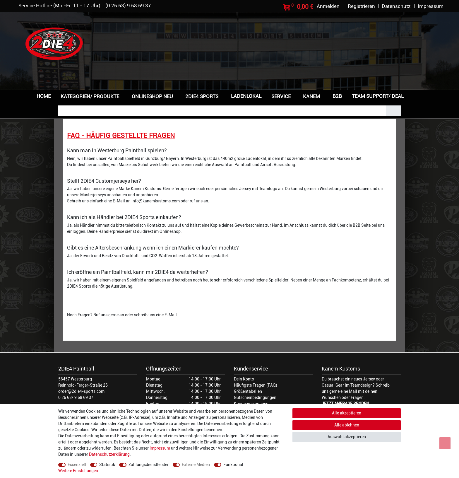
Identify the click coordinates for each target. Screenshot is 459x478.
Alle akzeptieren (346, 413)
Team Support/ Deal (378, 96)
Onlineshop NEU (152, 96)
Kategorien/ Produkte (90, 96)
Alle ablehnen (346, 425)
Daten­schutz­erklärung (109, 454)
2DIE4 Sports (201, 96)
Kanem (311, 96)
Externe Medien (196, 464)
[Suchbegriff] (222, 110)
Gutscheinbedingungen (255, 397)
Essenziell (77, 464)
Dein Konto (244, 379)
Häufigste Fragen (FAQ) (255, 385)
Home (44, 96)
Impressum (160, 448)
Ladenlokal (246, 96)
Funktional (233, 464)
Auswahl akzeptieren (347, 436)
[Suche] (393, 110)
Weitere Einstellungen (78, 470)
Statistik (107, 464)
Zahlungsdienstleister (149, 464)
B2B (337, 96)
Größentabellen (248, 391)
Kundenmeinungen (251, 403)
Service (281, 96)
